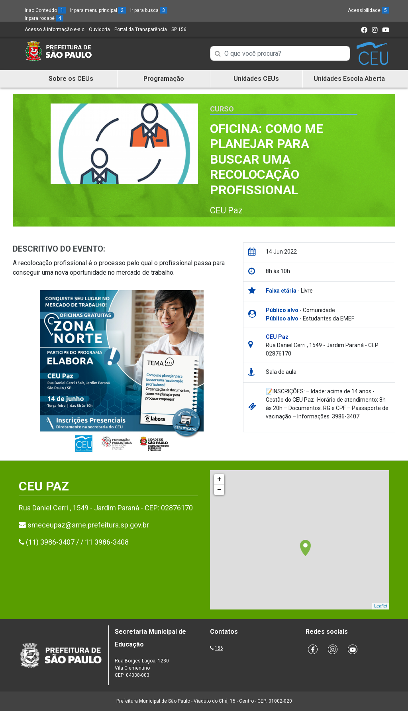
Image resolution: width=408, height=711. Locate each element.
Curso (222, 109)
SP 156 (178, 29)
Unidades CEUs (256, 78)
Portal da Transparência (140, 29)
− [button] (219, 489)
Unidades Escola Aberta (349, 78)
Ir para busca (148, 10)
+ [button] (219, 479)
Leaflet (380, 606)
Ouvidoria (99, 29)
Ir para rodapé (44, 18)
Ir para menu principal (98, 10)
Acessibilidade (368, 10)
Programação (163, 78)
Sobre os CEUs (71, 78)
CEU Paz (226, 210)
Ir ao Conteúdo (45, 10)
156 (219, 648)
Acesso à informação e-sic (54, 29)
